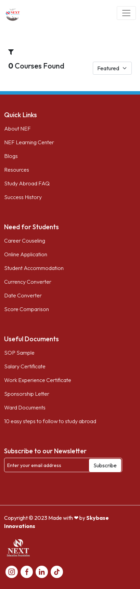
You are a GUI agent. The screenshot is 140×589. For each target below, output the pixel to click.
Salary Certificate (25, 366)
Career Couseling (24, 240)
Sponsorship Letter (26, 393)
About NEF (17, 128)
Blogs (11, 155)
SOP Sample (19, 352)
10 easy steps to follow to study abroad (50, 421)
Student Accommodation (34, 268)
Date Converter (23, 295)
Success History (23, 197)
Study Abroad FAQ (27, 183)
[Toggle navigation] (126, 13)
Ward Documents (25, 407)
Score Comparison (26, 309)
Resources (16, 169)
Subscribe (105, 465)
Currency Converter (27, 281)
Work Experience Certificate (37, 380)
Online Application (25, 254)
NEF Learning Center (29, 142)
